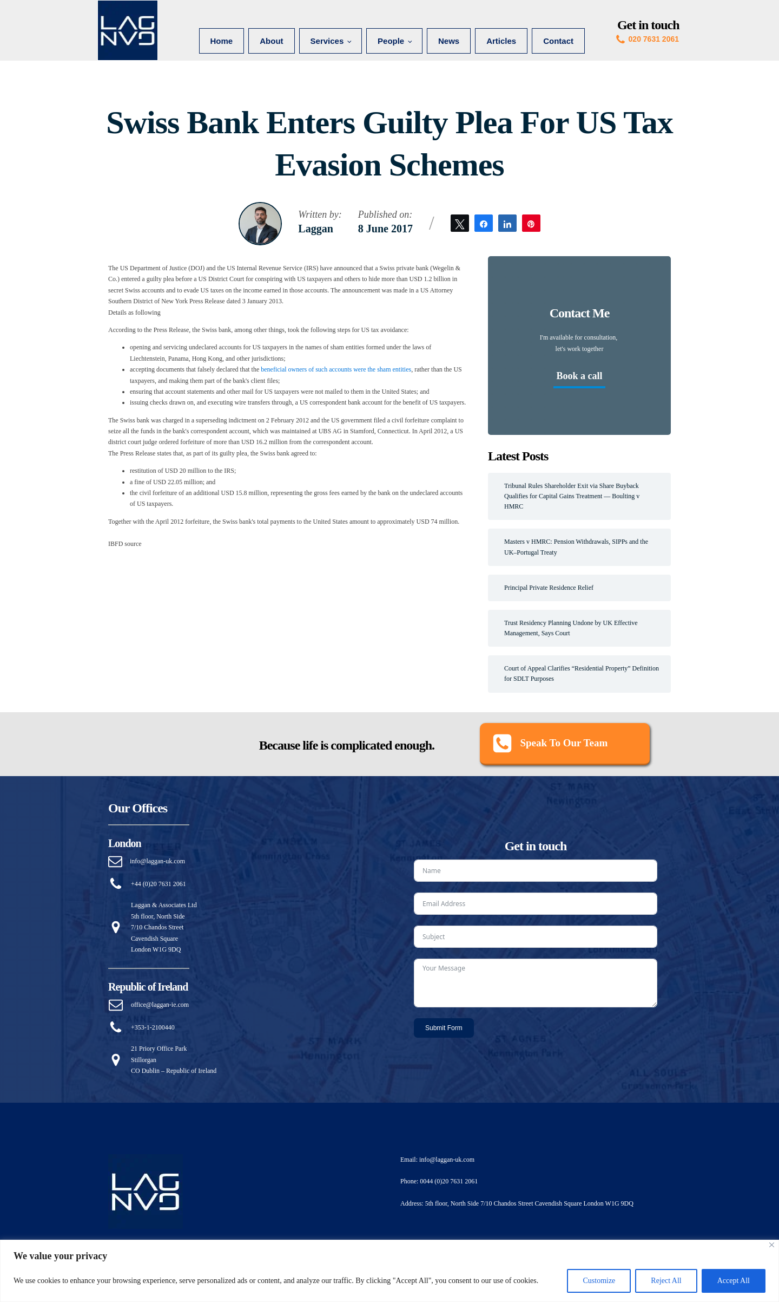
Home (221, 40)
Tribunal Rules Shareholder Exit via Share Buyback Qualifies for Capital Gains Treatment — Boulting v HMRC (571, 496)
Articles (501, 40)
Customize (599, 1281)
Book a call (579, 375)
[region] (389, 1271)
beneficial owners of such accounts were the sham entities (336, 369)
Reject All (666, 1281)
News (448, 40)
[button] (565, 744)
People (391, 40)
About (271, 40)
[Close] (771, 1244)
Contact (558, 40)
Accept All (733, 1281)
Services (327, 40)
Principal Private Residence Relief (548, 587)
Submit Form (444, 1028)
